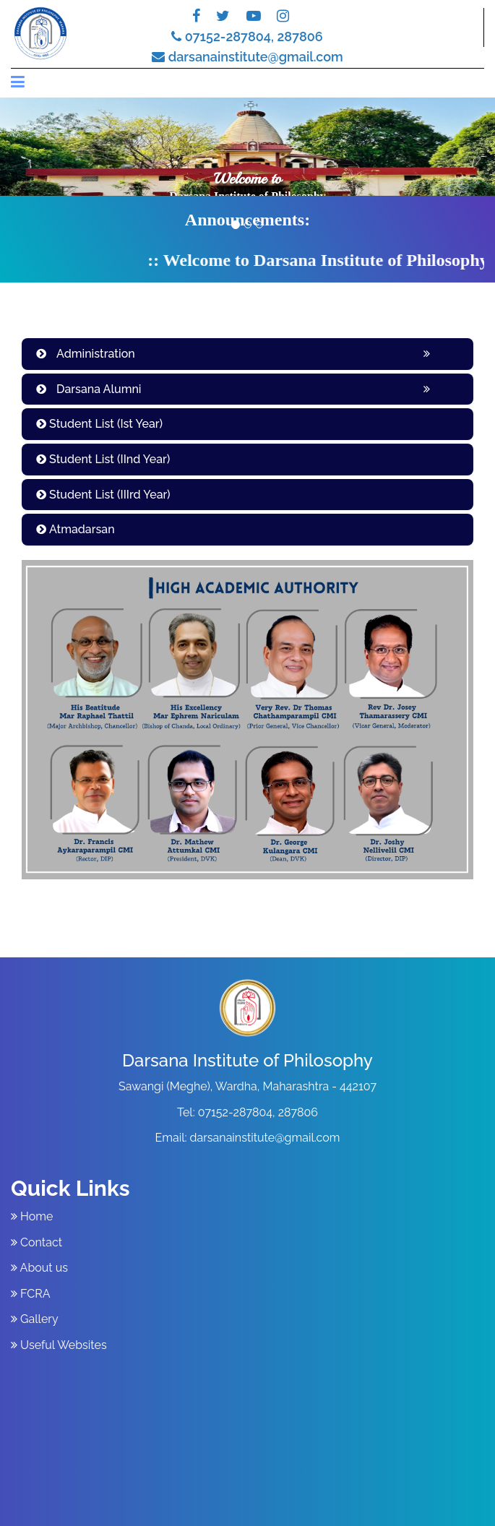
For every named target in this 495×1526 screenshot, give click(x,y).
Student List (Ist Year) (99, 424)
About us (39, 1268)
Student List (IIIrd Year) (103, 494)
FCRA (30, 1294)
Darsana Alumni (89, 389)
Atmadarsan (75, 529)
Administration (85, 354)
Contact (36, 1242)
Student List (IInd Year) (103, 459)
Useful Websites (59, 1345)
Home (32, 1216)
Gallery (35, 1319)
